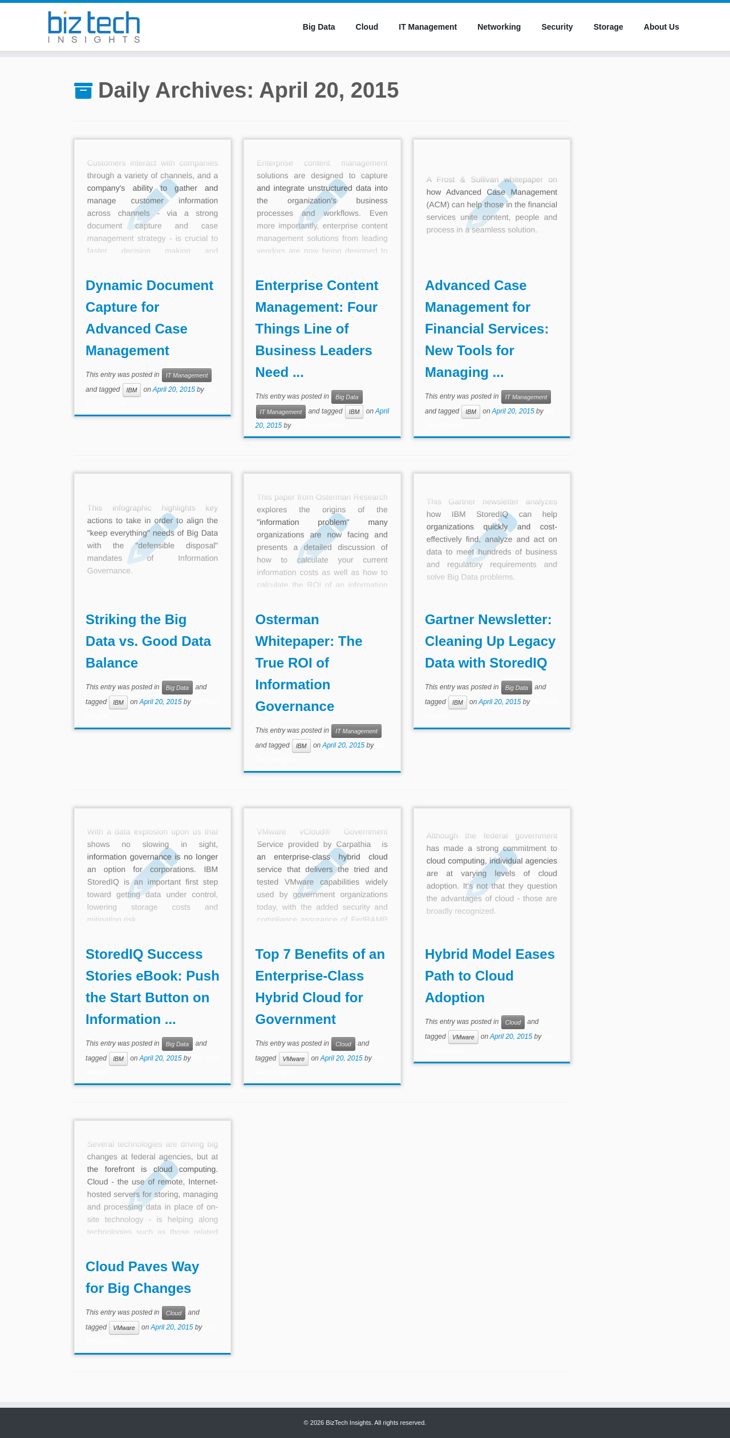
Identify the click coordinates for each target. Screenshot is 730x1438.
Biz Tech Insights (318, 425)
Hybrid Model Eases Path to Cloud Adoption (490, 975)
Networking (499, 26)
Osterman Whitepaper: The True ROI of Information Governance (309, 663)
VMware (294, 1058)
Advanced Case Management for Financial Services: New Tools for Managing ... (487, 329)
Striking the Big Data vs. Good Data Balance (148, 641)
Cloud (367, 26)
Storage (608, 26)
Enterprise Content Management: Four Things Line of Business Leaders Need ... (317, 329)
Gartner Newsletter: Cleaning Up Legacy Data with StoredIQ (490, 641)
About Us (661, 26)
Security (557, 26)
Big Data (319, 26)
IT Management (428, 26)
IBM (132, 390)
